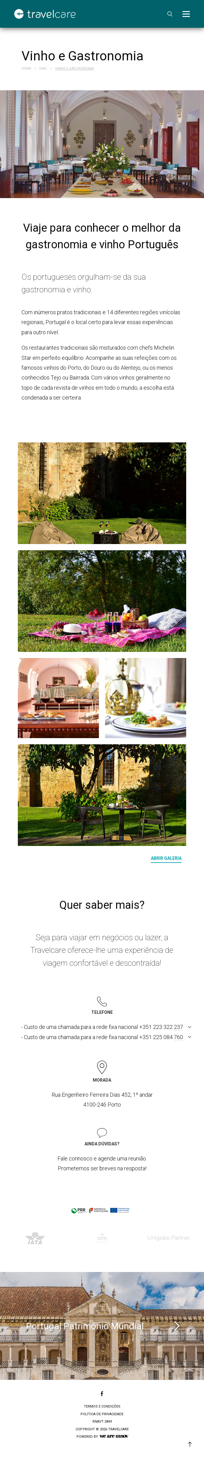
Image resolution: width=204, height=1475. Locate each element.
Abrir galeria (166, 858)
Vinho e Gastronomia (74, 69)
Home (26, 69)
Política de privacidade (102, 1414)
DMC (43, 69)
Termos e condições (102, 1406)
